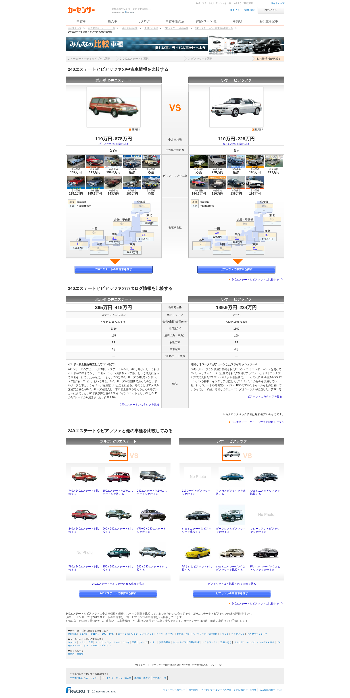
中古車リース (159, 678)
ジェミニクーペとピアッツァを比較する (196, 530)
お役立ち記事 (268, 21)
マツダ (107, 642)
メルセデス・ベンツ (244, 642)
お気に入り (271, 10)
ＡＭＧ (93, 645)
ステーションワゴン (128, 634)
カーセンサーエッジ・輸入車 (116, 678)
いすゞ (153, 642)
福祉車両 (212, 634)
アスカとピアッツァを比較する (231, 492)
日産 (90, 642)
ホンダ (98, 642)
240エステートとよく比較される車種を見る (118, 583)
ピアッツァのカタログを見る (264, 396)
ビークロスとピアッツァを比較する (231, 530)
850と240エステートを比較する (118, 568)
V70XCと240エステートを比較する (151, 530)
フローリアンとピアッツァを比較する (265, 530)
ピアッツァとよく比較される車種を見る (232, 583)
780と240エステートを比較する (84, 568)
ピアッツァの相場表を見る (236, 143)
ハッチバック (147, 634)
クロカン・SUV (98, 634)
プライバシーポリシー (174, 690)
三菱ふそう (225, 642)
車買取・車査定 (75, 654)
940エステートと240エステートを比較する (152, 492)
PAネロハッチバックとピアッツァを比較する (265, 568)
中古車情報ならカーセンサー (84, 678)
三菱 (134, 642)
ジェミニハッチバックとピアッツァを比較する (231, 568)
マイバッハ (105, 645)
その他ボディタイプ (257, 634)
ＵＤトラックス (210, 642)
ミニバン (83, 634)
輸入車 (112, 21)
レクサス (72, 642)
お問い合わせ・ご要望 (245, 690)
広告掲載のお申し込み (271, 690)
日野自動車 (194, 642)
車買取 (237, 21)
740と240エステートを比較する (84, 492)
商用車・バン (183, 634)
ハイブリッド (199, 634)
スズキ (126, 642)
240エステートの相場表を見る (113, 143)
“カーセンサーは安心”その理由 (216, 690)
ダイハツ (143, 642)
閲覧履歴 (249, 10)
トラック (224, 634)
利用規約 (193, 690)
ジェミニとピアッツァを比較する (265, 492)
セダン (112, 634)
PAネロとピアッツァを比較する (197, 568)
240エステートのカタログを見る (139, 404)
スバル (117, 642)
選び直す (135, 129)
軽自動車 (72, 634)
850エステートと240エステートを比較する (118, 492)
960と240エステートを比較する (118, 530)
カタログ (144, 21)
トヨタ (82, 642)
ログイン (234, 10)
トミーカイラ (179, 642)
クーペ (159, 634)
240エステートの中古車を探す (113, 269)
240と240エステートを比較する (84, 530)
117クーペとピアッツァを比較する (196, 492)
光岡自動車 (164, 642)
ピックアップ (238, 634)
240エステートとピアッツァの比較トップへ (258, 279)
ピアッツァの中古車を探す (236, 269)
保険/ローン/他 (206, 21)
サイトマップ (277, 3)
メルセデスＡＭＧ (265, 642)
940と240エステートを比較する (152, 568)
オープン (169, 634)
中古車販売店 (175, 21)
